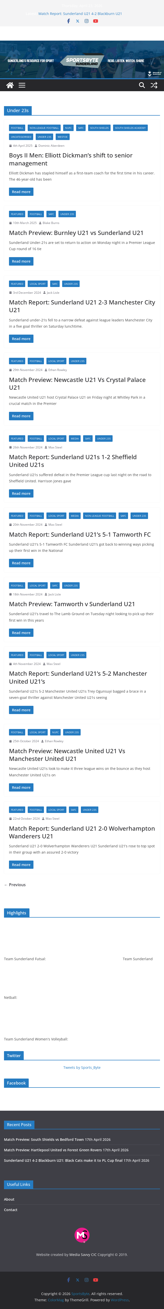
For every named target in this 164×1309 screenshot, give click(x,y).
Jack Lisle (53, 293)
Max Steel (55, 447)
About (9, 1199)
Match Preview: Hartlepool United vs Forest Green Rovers (53, 1150)
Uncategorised (21, 137)
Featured (17, 214)
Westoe (63, 137)
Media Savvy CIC (83, 1254)
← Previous (15, 884)
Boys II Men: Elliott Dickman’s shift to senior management (71, 159)
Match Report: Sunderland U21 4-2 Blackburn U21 (80, 13)
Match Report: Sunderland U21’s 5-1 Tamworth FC (80, 534)
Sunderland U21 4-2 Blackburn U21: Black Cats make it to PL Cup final (63, 1160)
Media (75, 438)
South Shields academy (130, 128)
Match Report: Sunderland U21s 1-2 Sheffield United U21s (73, 461)
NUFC (68, 128)
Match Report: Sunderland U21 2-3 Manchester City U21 (82, 306)
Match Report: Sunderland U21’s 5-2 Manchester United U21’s (78, 677)
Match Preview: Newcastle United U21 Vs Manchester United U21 (67, 755)
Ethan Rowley (57, 370)
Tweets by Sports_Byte (82, 1067)
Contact (10, 1209)
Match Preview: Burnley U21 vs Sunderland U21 (76, 232)
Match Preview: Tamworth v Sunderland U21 (72, 604)
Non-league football (44, 128)
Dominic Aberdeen (51, 146)
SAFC (81, 128)
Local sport (38, 284)
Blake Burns (51, 223)
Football (17, 128)
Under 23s (44, 137)
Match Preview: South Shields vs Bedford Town (44, 1139)
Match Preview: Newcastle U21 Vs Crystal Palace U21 (77, 383)
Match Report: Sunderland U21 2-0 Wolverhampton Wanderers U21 (82, 832)
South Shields (99, 128)
